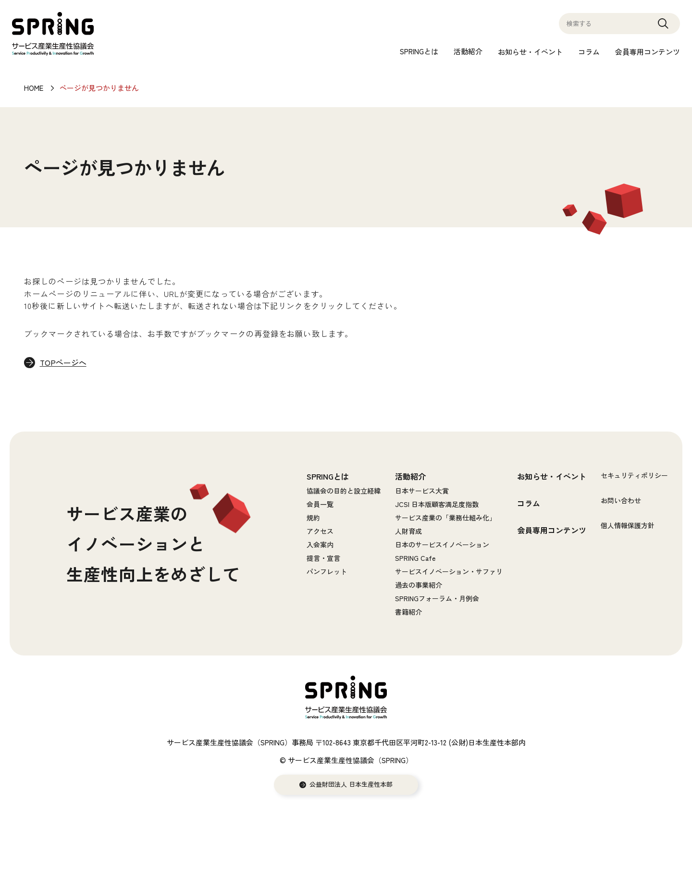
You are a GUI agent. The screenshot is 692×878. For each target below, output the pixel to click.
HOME (33, 88)
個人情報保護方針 (628, 525)
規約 (313, 517)
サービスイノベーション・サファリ (449, 571)
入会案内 (320, 544)
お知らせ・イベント (530, 51)
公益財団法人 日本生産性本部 (351, 785)
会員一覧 (320, 504)
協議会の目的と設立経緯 (344, 490)
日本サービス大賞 (422, 490)
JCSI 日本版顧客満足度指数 (437, 504)
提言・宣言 (323, 558)
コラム (589, 51)
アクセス (320, 531)
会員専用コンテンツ (647, 51)
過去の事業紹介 (418, 585)
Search (663, 28)
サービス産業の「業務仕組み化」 (445, 517)
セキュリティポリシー (634, 475)
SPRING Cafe (415, 558)
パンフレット (327, 571)
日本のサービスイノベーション (442, 544)
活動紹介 (468, 51)
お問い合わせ (621, 500)
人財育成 (408, 531)
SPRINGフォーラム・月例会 (437, 598)
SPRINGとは (419, 51)
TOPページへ (63, 363)
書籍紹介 (408, 612)
